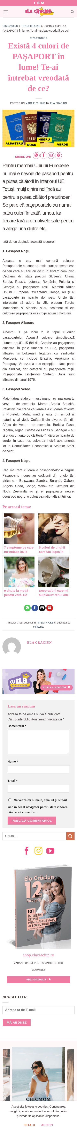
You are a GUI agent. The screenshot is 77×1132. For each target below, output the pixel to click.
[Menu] (5, 12)
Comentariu (17, 726)
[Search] (72, 12)
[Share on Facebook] (43, 155)
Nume (13, 761)
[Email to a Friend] (51, 155)
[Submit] (70, 836)
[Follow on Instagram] (38, 3)
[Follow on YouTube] (42, 3)
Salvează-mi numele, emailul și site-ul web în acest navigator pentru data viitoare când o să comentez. (38, 806)
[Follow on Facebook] (34, 3)
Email (12, 780)
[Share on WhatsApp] (36, 155)
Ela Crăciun (10, 26)
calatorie (38, 626)
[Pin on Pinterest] (58, 155)
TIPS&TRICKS (30, 26)
